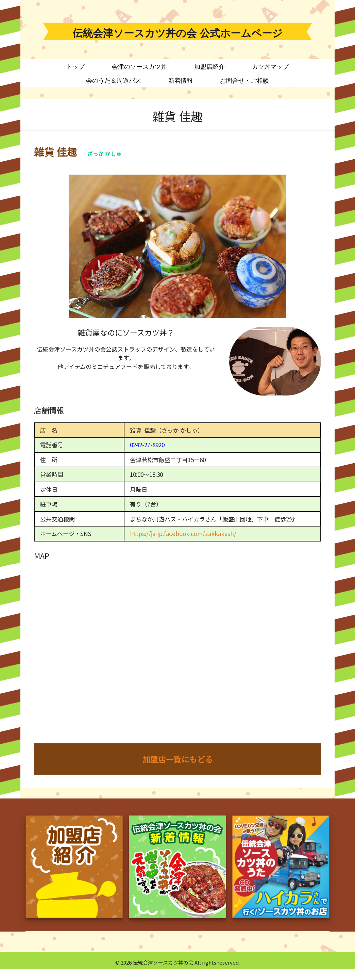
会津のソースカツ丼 (139, 66)
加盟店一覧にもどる (177, 759)
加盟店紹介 (209, 66)
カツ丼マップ (270, 66)
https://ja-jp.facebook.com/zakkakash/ (183, 533)
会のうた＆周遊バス (113, 80)
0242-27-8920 (147, 444)
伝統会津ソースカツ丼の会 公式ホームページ (177, 33)
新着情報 (180, 80)
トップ (75, 66)
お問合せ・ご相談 (244, 80)
